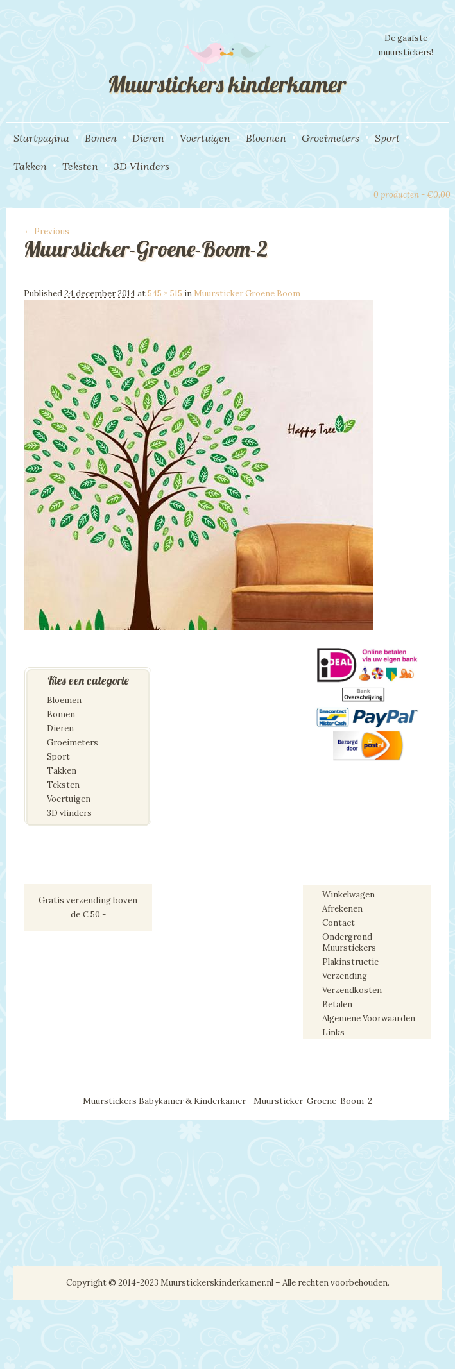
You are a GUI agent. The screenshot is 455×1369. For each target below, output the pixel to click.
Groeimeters (330, 138)
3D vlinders (69, 813)
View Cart (358, 193)
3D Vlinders (141, 166)
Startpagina (41, 138)
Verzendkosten (352, 990)
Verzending (344, 976)
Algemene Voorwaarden (368, 1018)
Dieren (148, 138)
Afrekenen (342, 908)
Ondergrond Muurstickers (349, 942)
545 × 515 (165, 293)
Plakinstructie (350, 962)
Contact (338, 922)
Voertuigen (205, 138)
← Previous (46, 231)
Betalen (337, 1004)
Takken (30, 166)
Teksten (80, 166)
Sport (387, 138)
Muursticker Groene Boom (247, 293)
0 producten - (412, 194)
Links (333, 1032)
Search (336, 193)
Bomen (101, 138)
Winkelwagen (348, 894)
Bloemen (266, 138)
